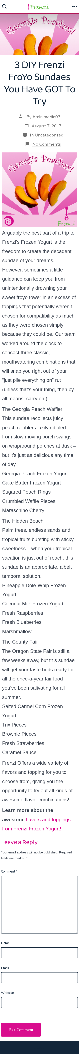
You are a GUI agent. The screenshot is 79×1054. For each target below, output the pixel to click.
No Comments (46, 144)
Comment (9, 871)
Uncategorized (49, 135)
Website (7, 993)
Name (5, 943)
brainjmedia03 (46, 117)
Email (5, 968)
